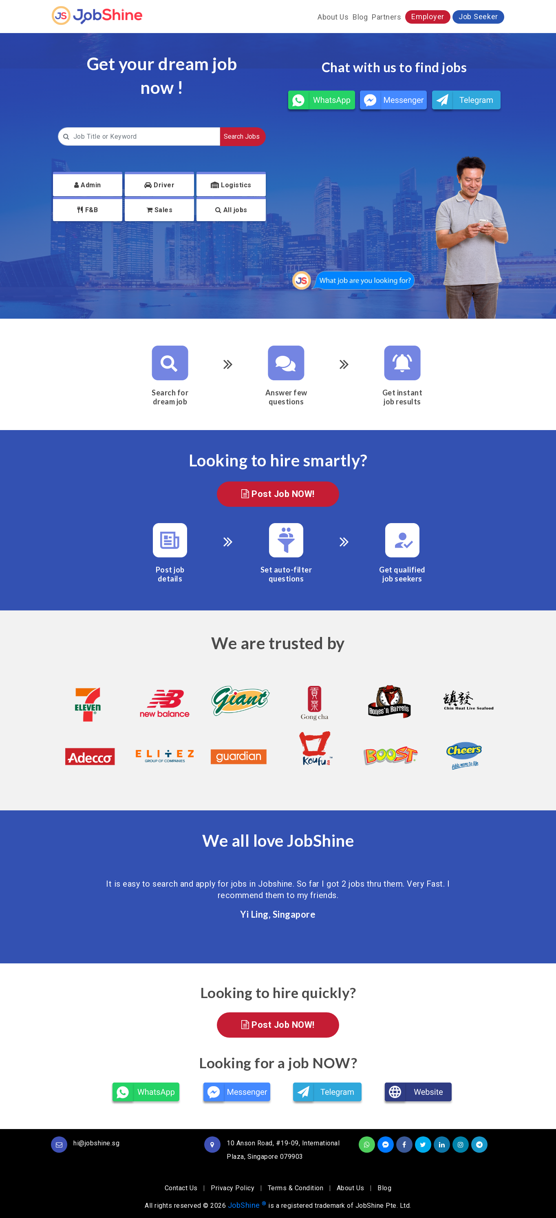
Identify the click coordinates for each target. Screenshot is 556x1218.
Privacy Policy (232, 1188)
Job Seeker (478, 16)
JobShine (247, 1205)
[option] (89, 727)
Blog (360, 17)
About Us (333, 17)
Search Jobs (242, 136)
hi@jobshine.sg (96, 1143)
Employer (427, 16)
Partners (386, 17)
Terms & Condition (296, 1188)
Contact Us (181, 1188)
